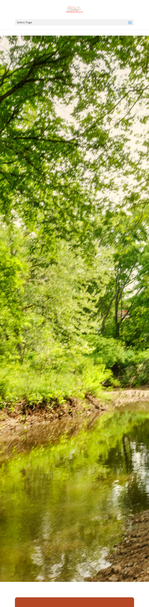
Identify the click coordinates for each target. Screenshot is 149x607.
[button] (130, 25)
